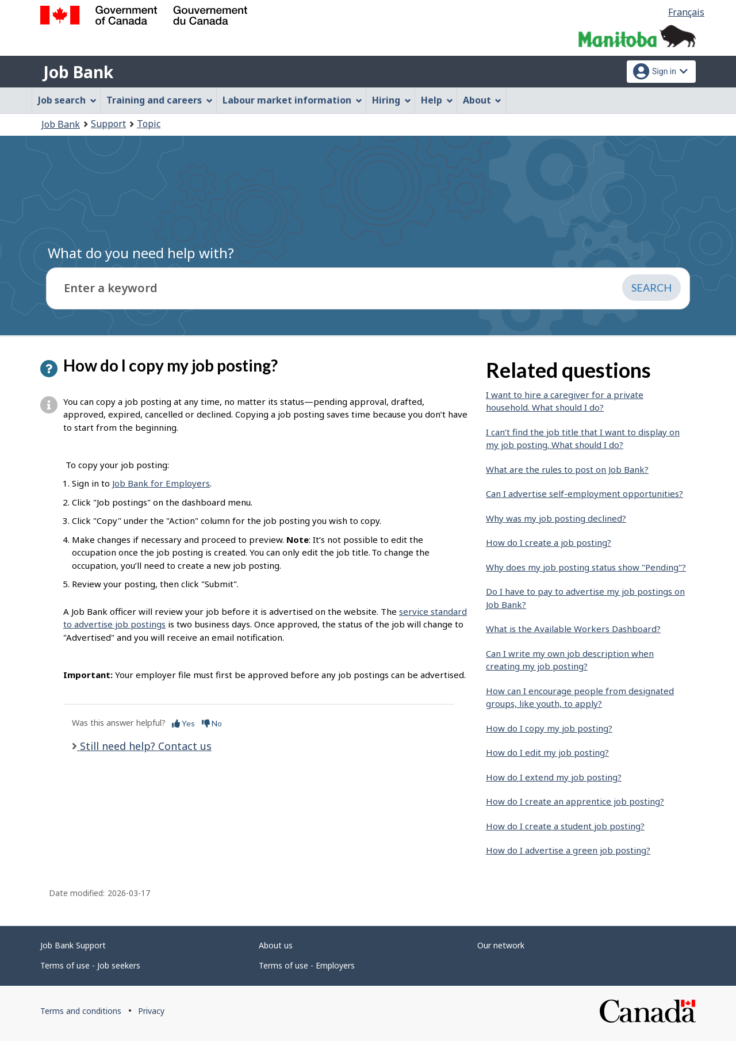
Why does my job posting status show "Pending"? (586, 567)
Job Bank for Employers (161, 483)
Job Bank (78, 72)
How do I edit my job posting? (547, 752)
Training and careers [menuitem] (159, 100)
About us (276, 945)
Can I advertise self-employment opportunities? (584, 493)
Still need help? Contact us (144, 746)
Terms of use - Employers (307, 965)
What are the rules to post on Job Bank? (567, 469)
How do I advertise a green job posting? (568, 850)
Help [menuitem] (437, 100)
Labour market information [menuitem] (292, 100)
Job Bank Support (73, 945)
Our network (500, 945)
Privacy (151, 1010)
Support (108, 123)
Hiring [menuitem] (391, 100)
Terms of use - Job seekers (90, 965)
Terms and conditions (80, 1010)
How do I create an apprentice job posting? (575, 801)
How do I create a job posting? (548, 542)
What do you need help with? (141, 253)
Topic (148, 123)
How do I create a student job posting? (565, 826)
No (212, 723)
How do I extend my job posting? (554, 777)
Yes (183, 723)
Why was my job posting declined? (556, 518)
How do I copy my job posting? (549, 728)
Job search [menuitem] (67, 100)
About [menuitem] (482, 100)
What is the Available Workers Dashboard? (573, 628)
